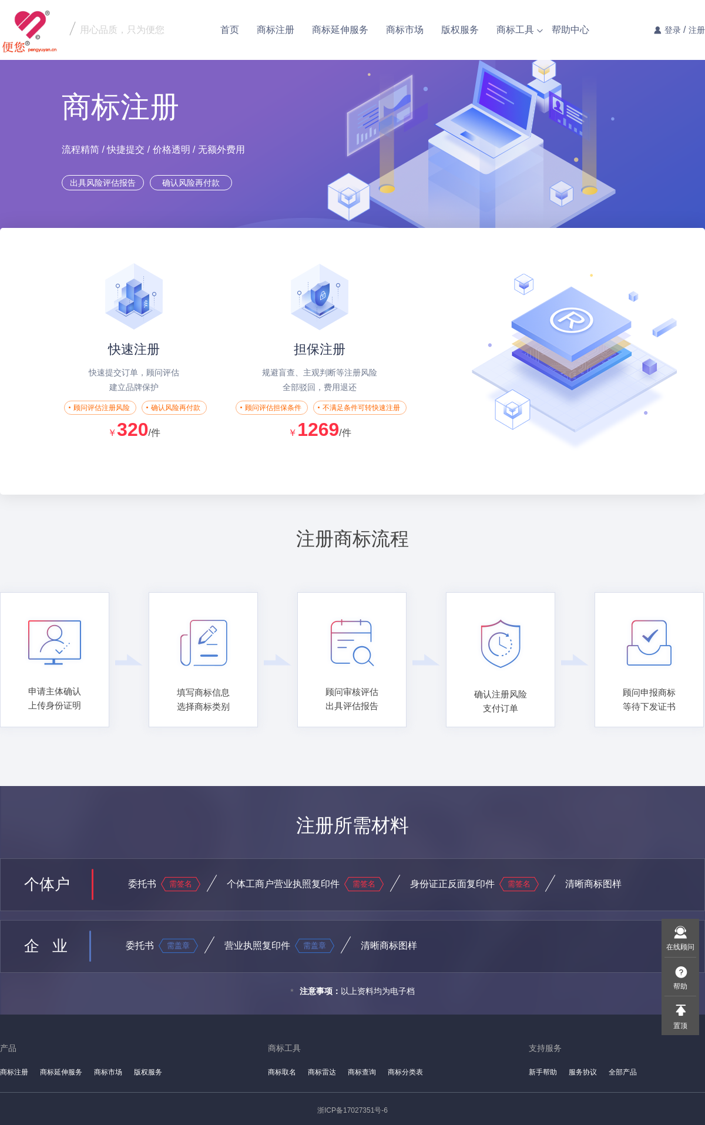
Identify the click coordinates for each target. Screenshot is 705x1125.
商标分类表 (405, 1072)
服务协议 (583, 1072)
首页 (229, 30)
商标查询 (362, 1072)
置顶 (680, 1026)
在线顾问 (680, 947)
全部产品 (623, 1072)
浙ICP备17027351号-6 (352, 1110)
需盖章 (178, 945)
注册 (697, 30)
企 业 (46, 946)
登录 (672, 30)
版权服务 (460, 30)
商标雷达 (322, 1072)
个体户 (47, 884)
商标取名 (282, 1072)
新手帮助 (543, 1072)
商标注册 (275, 30)
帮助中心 (570, 30)
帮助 (680, 986)
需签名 (180, 883)
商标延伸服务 (340, 30)
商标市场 (405, 30)
